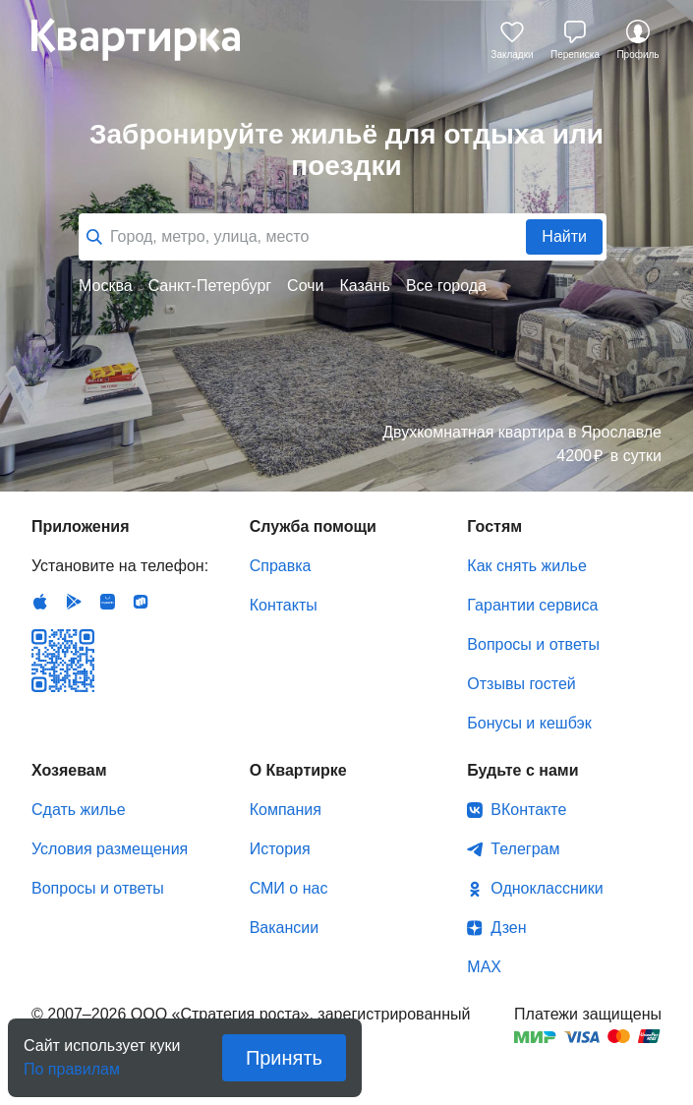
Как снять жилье (526, 565)
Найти (564, 236)
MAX (484, 967)
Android (74, 602)
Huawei (107, 602)
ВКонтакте (528, 809)
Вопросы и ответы (533, 644)
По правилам (72, 1063)
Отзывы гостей (521, 683)
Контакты (284, 605)
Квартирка (149, 39)
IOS (40, 602)
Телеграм (525, 849)
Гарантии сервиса (532, 605)
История (280, 849)
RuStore (140, 602)
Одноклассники (547, 888)
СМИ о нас (289, 888)
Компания (285, 809)
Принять (284, 1058)
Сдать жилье (78, 809)
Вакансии (284, 927)
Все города (446, 285)
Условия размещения (109, 849)
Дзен (508, 927)
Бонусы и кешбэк (529, 723)
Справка (281, 565)
